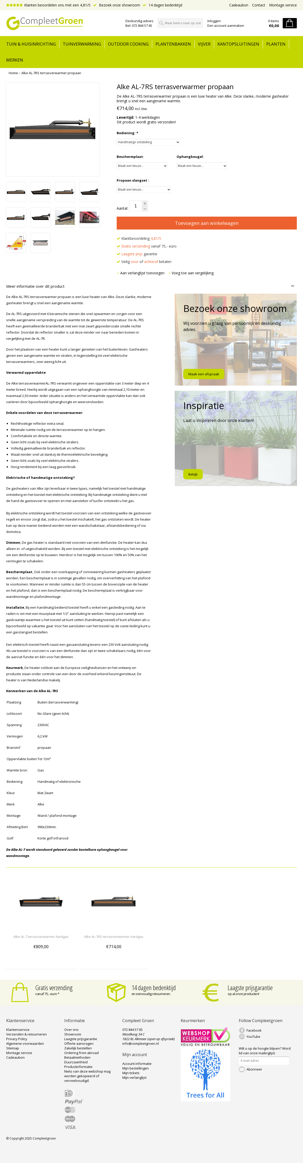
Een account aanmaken (225, 25)
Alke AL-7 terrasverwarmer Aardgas (41, 936)
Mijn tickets (131, 1073)
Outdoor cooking (128, 44)
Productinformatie (78, 1066)
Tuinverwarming (82, 44)
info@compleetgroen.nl (140, 1043)
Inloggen (214, 21)
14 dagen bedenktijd (162, 5)
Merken (14, 60)
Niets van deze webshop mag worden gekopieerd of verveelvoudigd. (87, 1076)
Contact (258, 5)
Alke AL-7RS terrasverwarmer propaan (51, 73)
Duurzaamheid (76, 1062)
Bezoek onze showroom (116, 5)
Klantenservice (18, 1029)
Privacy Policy (16, 1039)
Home (13, 73)
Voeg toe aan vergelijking (191, 272)
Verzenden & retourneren (26, 1034)
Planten (276, 44)
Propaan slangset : (133, 180)
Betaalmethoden (77, 1057)
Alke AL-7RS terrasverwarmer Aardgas (113, 936)
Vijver (204, 44)
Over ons (71, 1029)
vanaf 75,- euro (147, 246)
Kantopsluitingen (238, 44)
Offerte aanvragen (79, 1043)
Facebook (254, 1030)
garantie (137, 253)
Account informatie (137, 1063)
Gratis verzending (54, 987)
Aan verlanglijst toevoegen (141, 272)
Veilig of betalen (144, 261)
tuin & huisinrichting (31, 44)
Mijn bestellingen (135, 1068)
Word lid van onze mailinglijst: (265, 1050)
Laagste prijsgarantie (250, 987)
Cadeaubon (238, 5)
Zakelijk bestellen (78, 1048)
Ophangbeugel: (190, 156)
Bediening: (127, 133)
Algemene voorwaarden (25, 1043)
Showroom (72, 1034)
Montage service (283, 5)
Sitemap (12, 1048)
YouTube (253, 1036)
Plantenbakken (173, 44)
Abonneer (254, 1069)
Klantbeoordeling (139, 238)
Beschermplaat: (130, 156)
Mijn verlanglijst (134, 1077)
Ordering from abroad (81, 1052)
